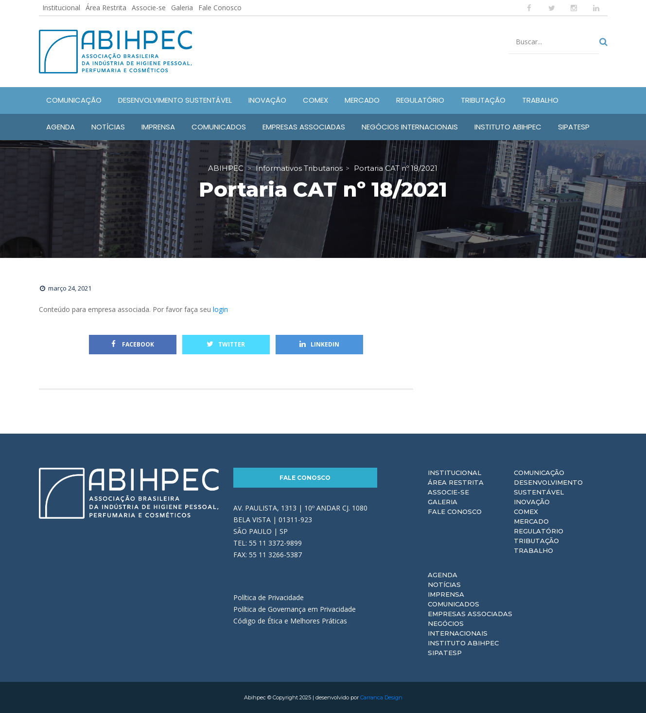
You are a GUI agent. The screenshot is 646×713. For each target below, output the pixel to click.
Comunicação (539, 472)
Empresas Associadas (470, 614)
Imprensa (446, 594)
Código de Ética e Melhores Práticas (290, 620)
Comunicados (453, 604)
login (220, 309)
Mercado (531, 521)
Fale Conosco (220, 7)
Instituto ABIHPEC (463, 643)
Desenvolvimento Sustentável (548, 487)
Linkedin (319, 344)
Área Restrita (106, 7)
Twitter (226, 344)
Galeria (182, 7)
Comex (526, 511)
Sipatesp (445, 653)
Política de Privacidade (268, 597)
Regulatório (538, 531)
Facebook (132, 344)
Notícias (444, 584)
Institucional (61, 7)
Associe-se (149, 7)
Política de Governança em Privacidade (294, 609)
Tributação (536, 541)
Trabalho (533, 550)
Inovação (532, 502)
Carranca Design (381, 697)
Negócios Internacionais (458, 628)
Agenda (442, 575)
